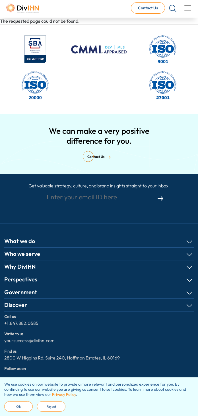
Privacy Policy (64, 394)
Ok (18, 406)
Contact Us (148, 8)
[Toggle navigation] (187, 8)
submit (160, 198)
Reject (51, 406)
